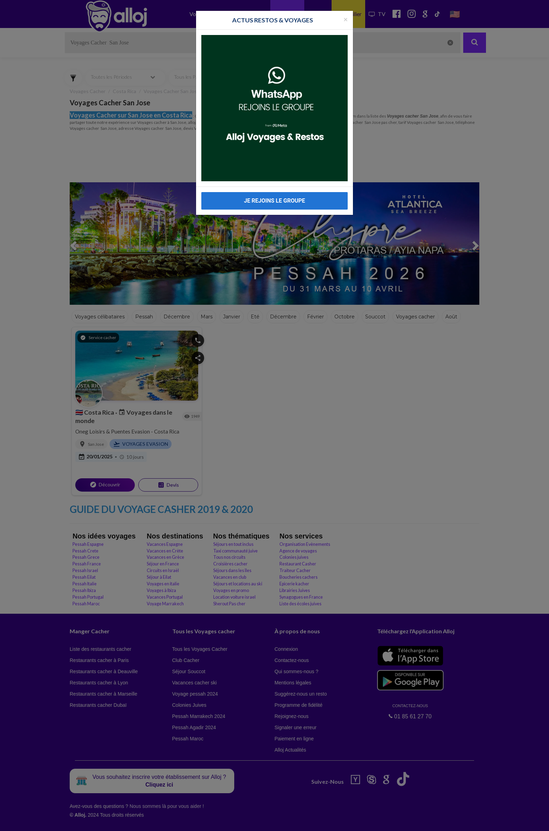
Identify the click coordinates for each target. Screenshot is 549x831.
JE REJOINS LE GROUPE (274, 200)
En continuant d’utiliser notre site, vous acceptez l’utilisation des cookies (75, 820)
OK (154, 821)
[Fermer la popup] (345, 19)
